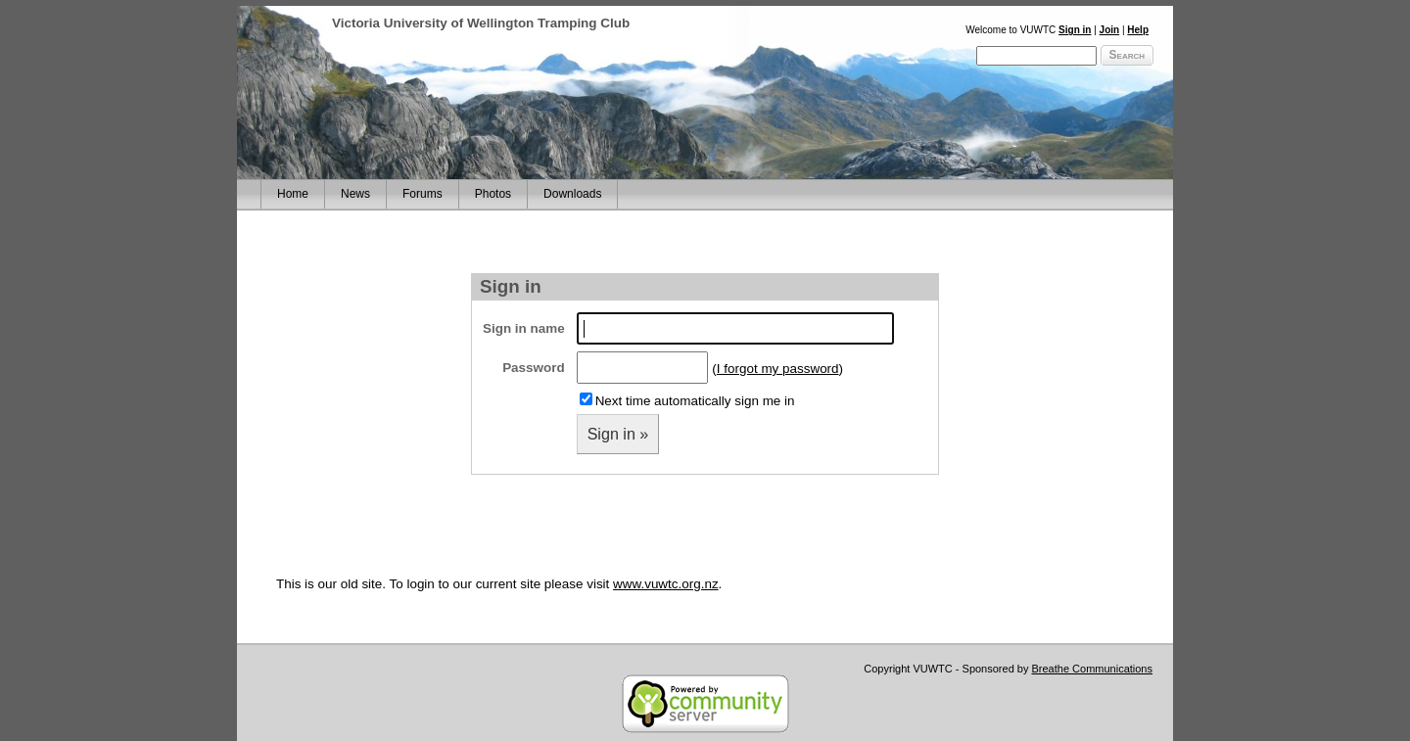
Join (1110, 29)
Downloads (572, 194)
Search (1127, 55)
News (355, 194)
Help (1138, 29)
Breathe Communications (1091, 668)
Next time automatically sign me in (695, 401)
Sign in (1074, 29)
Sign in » (618, 433)
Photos (493, 194)
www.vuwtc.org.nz (666, 584)
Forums (422, 194)
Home (292, 194)
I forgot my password (778, 368)
